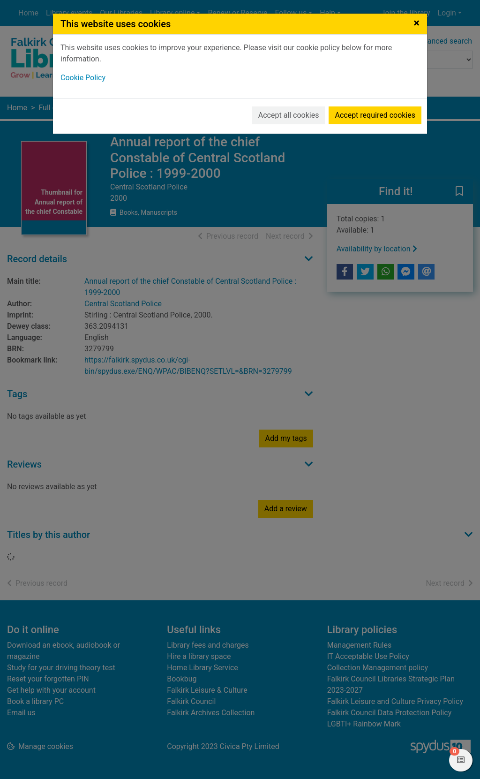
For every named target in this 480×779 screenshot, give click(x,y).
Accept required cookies (375, 115)
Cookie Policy (82, 77)
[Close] (416, 23)
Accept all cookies (288, 115)
